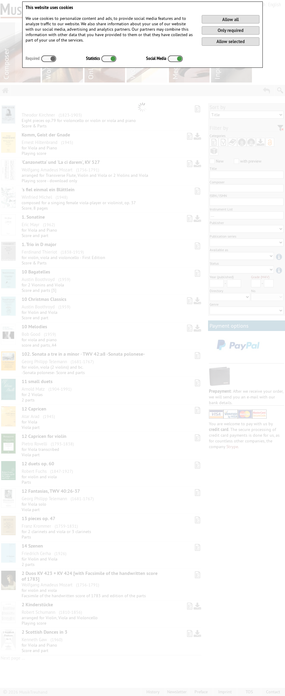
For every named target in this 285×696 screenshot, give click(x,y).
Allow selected (230, 41)
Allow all (230, 19)
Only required (231, 30)
